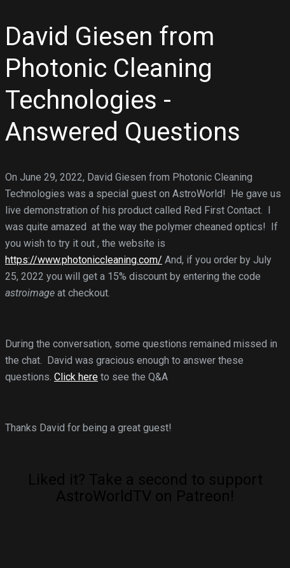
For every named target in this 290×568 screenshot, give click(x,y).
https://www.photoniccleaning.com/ (83, 260)
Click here (76, 377)
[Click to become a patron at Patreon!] (145, 550)
